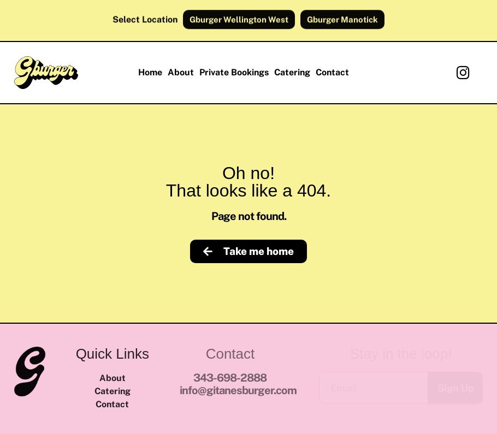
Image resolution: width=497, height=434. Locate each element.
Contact (332, 72)
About (181, 72)
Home (150, 72)
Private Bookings (234, 72)
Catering (292, 72)
